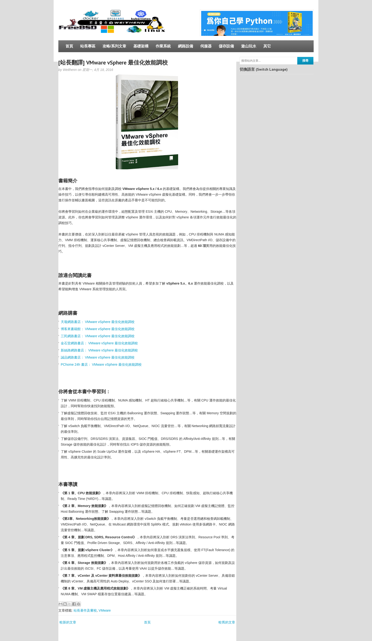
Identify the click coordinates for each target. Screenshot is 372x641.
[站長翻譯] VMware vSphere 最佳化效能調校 (113, 62)
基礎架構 (141, 46)
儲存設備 (226, 46)
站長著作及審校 (85, 610)
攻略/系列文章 (114, 46)
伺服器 (206, 46)
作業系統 (163, 46)
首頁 (69, 46)
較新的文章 (68, 622)
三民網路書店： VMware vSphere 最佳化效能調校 (98, 336)
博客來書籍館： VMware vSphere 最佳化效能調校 (98, 329)
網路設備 (185, 46)
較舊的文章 (227, 622)
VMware (105, 610)
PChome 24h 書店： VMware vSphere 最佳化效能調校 (101, 364)
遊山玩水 (248, 46)
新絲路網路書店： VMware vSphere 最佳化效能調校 (99, 350)
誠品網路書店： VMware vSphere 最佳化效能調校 (98, 357)
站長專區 (87, 46)
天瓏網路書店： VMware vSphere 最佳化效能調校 (98, 322)
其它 (267, 46)
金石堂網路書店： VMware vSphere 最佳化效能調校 (99, 343)
